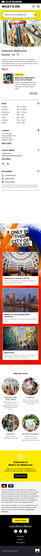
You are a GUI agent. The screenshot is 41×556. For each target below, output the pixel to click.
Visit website (6, 159)
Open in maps (6, 143)
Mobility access (9, 178)
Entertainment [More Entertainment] (6, 54)
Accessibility (20, 542)
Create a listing (20, 520)
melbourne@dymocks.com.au (12, 155)
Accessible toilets (10, 175)
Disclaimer (20, 536)
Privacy (20, 539)
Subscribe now (20, 476)
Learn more (34, 93)
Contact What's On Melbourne (20, 526)
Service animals (10, 182)
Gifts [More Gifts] (13, 54)
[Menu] (38, 6)
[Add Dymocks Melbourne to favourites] (18, 55)
